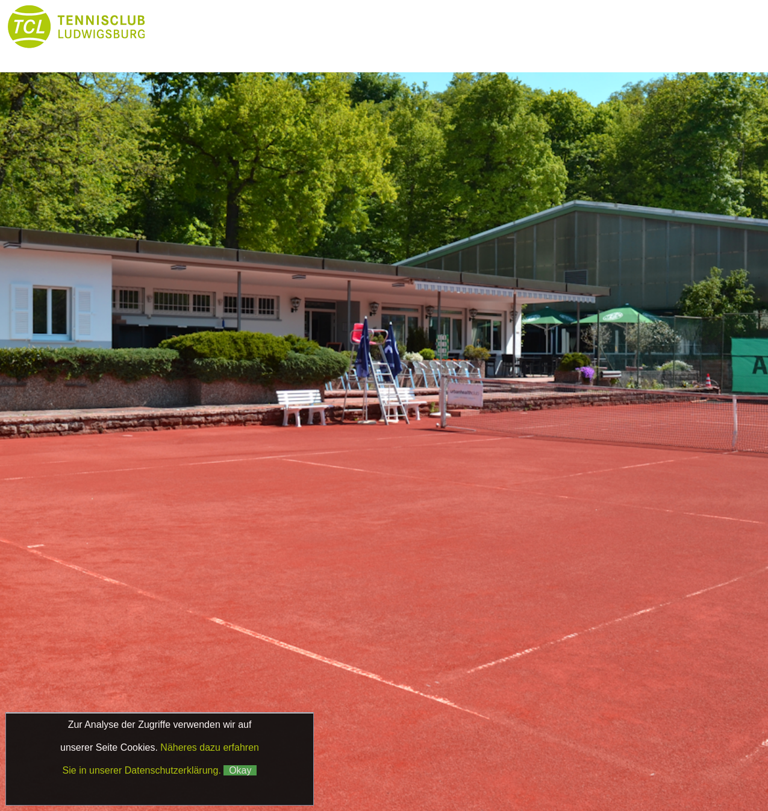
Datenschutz (648, 746)
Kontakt (332, 51)
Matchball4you (643, 759)
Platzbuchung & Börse (501, 26)
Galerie (260, 51)
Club (333, 26)
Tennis (405, 26)
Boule (597, 26)
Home (186, 26)
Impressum (584, 746)
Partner (187, 51)
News (259, 26)
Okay (240, 770)
